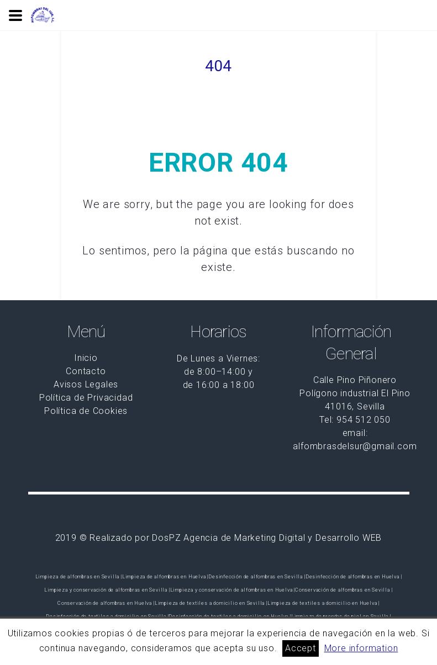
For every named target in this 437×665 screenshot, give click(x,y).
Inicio (86, 358)
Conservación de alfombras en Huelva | (106, 603)
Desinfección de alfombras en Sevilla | (256, 576)
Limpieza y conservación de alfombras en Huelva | (232, 590)
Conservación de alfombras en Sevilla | (343, 590)
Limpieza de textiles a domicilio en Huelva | (323, 603)
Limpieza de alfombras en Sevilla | (78, 576)
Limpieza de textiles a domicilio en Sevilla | (211, 603)
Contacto (86, 371)
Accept (300, 648)
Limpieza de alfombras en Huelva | (165, 576)
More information (361, 648)
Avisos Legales (86, 384)
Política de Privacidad (86, 397)
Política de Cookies (86, 411)
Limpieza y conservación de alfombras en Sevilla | (107, 590)
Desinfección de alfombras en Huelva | (354, 576)
